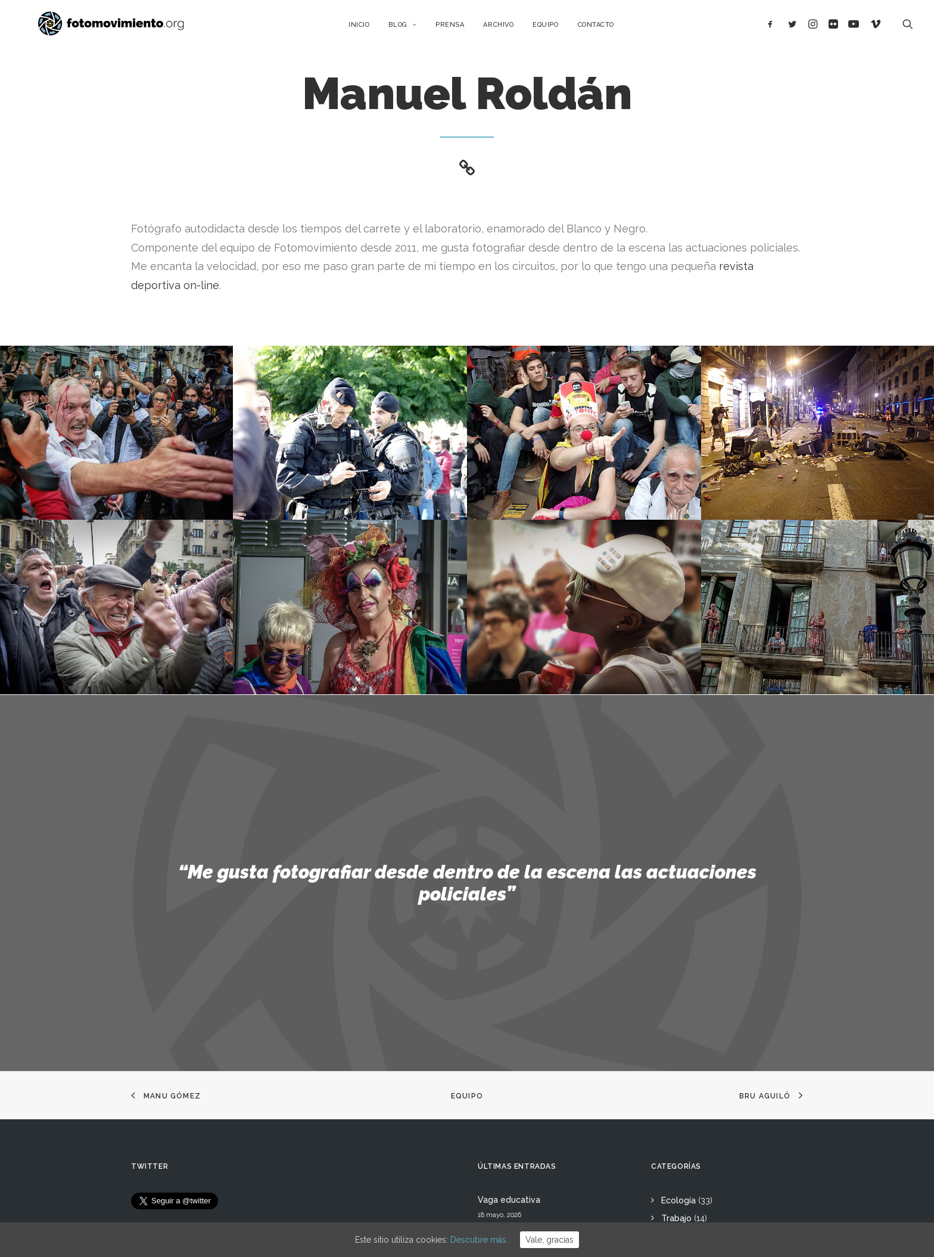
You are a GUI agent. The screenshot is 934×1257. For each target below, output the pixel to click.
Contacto (607, 28)
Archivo (510, 28)
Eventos (677, 1107)
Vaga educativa (509, 961)
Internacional (687, 1015)
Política (676, 1052)
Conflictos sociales (699, 1070)
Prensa (461, 28)
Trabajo (676, 979)
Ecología (678, 961)
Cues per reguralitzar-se (527, 1057)
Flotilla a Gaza (507, 1089)
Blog (414, 28)
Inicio (370, 28)
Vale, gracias (549, 1239)
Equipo (557, 28)
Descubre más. (479, 1239)
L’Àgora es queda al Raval (529, 1025)
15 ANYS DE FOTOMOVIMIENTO (541, 993)
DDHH (673, 1088)
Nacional (678, 998)
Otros (672, 1161)
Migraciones (685, 1034)
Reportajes (683, 1143)
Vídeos (675, 1124)
